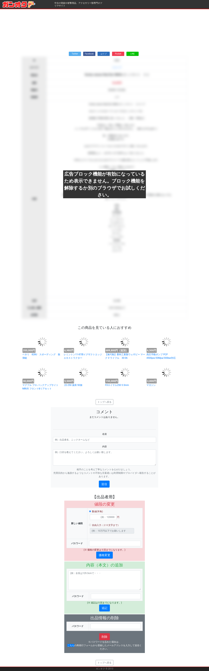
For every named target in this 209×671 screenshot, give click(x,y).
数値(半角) (97, 511)
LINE (132, 54)
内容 (104, 446)
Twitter (75, 54)
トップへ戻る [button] (104, 402)
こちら (70, 645)
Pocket (118, 54)
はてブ (104, 54)
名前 (104, 434)
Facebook (89, 54)
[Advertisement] (104, 29)
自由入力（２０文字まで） (106, 525)
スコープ (116, 67)
